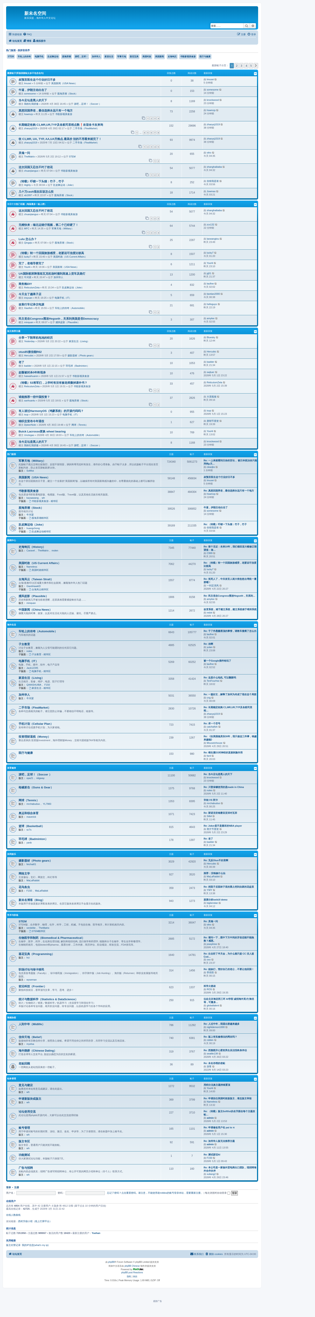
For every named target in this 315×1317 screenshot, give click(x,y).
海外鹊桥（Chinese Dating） (38, 1050)
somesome (30, 93)
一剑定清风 (213, 585)
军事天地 (121, 56)
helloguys (212, 304)
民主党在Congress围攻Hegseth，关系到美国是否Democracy (59, 318)
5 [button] (251, 66)
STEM (11, 56)
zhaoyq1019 (30, 128)
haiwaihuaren (31, 376)
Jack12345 (32, 668)
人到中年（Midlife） (32, 1024)
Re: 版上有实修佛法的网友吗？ (220, 1036)
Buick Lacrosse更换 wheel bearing (42, 431)
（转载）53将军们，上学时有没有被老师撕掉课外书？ (53, 382)
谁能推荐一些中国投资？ (34, 397)
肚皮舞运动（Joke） (64, 185)
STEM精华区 (37, 931)
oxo (209, 959)
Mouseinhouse (214, 743)
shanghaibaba (214, 166)
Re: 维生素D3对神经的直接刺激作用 (223, 752)
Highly (27, 185)
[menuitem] (27, 34)
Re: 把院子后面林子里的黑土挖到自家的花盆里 (229, 886)
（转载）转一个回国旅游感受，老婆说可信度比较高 (51, 253)
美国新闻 (159, 56)
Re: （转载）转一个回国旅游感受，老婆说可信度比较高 (230, 564)
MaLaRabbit (32, 880)
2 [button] (236, 66)
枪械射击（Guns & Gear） (36, 787)
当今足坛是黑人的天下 (33, 100)
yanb (29, 842)
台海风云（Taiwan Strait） (36, 579)
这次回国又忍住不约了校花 (36, 167)
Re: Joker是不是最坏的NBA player (223, 825)
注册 (16, 1187)
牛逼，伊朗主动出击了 (33, 90)
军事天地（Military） (63, 228)
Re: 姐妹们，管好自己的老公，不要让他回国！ (229, 969)
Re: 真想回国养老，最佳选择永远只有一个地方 (229, 490)
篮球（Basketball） (31, 826)
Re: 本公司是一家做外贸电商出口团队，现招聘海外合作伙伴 (230, 1169)
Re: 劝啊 (208, 644)
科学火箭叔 (210, 986)
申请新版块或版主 (30, 1098)
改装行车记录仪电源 (31, 304)
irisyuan (28, 297)
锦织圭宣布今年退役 (31, 421)
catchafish (212, 726)
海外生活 (11, 625)
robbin (210, 1040)
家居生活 (109, 56)
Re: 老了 (208, 838)
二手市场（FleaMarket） (86, 128)
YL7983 (47, 804)
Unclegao (29, 435)
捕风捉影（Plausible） (68, 322)
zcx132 (210, 224)
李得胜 (210, 972)
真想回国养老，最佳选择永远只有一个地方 (46, 110)
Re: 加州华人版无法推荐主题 (219, 1141)
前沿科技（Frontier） (33, 986)
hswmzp (28, 114)
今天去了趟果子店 (30, 294)
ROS (209, 989)
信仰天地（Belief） (31, 1037)
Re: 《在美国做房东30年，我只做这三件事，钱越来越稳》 (230, 738)
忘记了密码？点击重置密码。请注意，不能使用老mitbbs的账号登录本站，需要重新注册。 (155, 1193)
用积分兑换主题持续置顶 (217, 1085)
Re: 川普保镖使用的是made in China (224, 787)
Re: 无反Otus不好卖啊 (216, 860)
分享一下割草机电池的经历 (36, 337)
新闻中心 (11, 540)
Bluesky (211, 337)
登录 (8, 1187)
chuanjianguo (31, 170)
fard (209, 755)
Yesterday (29, 341)
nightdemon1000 (216, 1027)
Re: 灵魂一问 (211, 921)
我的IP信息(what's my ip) (35, 1245)
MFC (26, 228)
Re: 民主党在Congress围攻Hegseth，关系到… (229, 595)
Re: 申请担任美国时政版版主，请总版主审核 (228, 1098)
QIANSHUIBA (33, 684)
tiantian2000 (213, 294)
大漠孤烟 (211, 396)
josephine (212, 944)
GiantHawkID (33, 586)
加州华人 (96, 56)
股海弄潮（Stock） (67, 93)
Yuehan (96, 1233)
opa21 (29, 778)
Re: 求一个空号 (212, 723)
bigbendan (212, 903)
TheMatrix (29, 156)
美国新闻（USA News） (64, 83)
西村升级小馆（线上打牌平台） (35, 1221)
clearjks (211, 467)
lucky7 (27, 256)
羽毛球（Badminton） (77, 365)
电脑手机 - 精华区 (40, 671)
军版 (19, 73)
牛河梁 (27, 277)
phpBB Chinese (132, 1266)
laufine (210, 283)
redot (209, 612)
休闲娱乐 (11, 854)
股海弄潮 (66, 56)
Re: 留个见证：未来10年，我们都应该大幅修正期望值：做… (230, 548)
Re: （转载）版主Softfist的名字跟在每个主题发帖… (229, 1113)
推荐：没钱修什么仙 (214, 873)
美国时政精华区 (39, 570)
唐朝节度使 (213, 421)
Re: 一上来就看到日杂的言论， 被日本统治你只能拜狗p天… (230, 462)
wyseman (31, 979)
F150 (47, 684)
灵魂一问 (24, 153)
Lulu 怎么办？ (28, 239)
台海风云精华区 (39, 589)
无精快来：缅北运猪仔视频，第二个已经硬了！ (48, 224)
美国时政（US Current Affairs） (70, 256)
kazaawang (32, 497)
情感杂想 (11, 1017)
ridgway (40, 778)
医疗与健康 (205, 56)
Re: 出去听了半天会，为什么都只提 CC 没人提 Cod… (229, 955)
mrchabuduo (33, 804)
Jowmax (211, 191)
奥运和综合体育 (28, 813)
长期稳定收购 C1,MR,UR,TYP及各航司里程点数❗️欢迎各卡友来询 (61, 124)
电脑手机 (39, 56)
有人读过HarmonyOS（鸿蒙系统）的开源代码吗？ (51, 411)
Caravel (30, 550)
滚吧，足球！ (81, 56)
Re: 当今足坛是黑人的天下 (218, 774)
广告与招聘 (26, 1167)
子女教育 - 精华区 (40, 654)
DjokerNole (30, 424)
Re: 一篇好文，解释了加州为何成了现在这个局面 (230, 694)
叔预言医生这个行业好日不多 (37, 79)
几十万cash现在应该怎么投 (36, 191)
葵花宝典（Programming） (36, 954)
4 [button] (246, 66)
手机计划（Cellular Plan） (36, 723)
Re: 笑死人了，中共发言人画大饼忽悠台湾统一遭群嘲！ (230, 581)
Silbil (209, 816)
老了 (21, 362)
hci (28, 957)
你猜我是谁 (213, 181)
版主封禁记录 (13, 1245)
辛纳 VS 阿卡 (211, 800)
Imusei (27, 83)
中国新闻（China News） (35, 609)
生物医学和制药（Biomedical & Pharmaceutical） (52, 937)
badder (28, 365)
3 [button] (241, 66)
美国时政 (146, 56)
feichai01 (31, 864)
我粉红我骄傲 (31, 104)
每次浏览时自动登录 (217, 1193)
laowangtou (213, 238)
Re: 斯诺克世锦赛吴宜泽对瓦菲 (220, 813)
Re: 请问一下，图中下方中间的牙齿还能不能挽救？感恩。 (229, 939)
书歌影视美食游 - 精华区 (43, 501)
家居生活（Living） (79, 341)
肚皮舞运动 (52, 56)
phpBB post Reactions (132, 1272)
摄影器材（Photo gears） (81, 355)
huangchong (33, 528)
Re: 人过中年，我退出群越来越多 (222, 1024)
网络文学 (24, 873)
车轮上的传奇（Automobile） (70, 308)
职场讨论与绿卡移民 (31, 969)
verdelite (31, 928)
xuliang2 (211, 1174)
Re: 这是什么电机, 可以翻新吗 (220, 677)
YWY (209, 890)
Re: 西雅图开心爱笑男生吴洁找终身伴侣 (225, 1050)
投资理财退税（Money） (35, 736)
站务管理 (11, 1078)
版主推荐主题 (13, 331)
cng (209, 697)
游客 (209, 1066)
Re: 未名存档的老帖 (214, 1063)
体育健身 (11, 768)
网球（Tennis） (80, 424)
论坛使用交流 (27, 1111)
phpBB (111, 1262)
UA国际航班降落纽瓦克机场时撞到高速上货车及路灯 (52, 273)
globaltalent (213, 1005)
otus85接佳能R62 (30, 352)
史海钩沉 (172, 56)
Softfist (30, 470)
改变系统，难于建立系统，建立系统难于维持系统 (230, 609)
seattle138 (212, 1053)
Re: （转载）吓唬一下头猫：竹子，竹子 (225, 524)
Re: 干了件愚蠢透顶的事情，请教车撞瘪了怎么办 (230, 631)
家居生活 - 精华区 (40, 688)
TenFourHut (213, 680)
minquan (28, 322)
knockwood (213, 100)
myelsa (30, 1044)
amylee (210, 318)
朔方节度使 (213, 829)
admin (210, 1118)
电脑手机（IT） (63, 297)
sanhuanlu (29, 400)
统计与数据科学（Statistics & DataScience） (48, 999)
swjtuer (210, 372)
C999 (209, 553)
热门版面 (11, 454)
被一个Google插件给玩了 (217, 660)
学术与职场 (12, 915)
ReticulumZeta (32, 287)
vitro (209, 152)
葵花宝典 (134, 56)
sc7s (29, 829)
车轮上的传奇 (24, 56)
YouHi (27, 267)
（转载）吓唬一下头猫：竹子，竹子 (41, 181)
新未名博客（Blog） (32, 900)
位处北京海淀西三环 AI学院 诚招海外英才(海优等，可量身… (229, 1000)
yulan (209, 647)
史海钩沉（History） (32, 547)
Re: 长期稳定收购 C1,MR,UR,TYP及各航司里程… (228, 709)
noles (29, 651)
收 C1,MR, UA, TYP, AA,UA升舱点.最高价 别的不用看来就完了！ (60, 139)
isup (26, 414)
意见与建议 (26, 1085)
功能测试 (24, 1155)
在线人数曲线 (13, 1215)
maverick (31, 816)
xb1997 (28, 195)
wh (43, 497)
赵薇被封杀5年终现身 (32, 372)
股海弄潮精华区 (39, 518)
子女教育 (24, 644)
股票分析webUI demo (216, 899)
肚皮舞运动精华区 (40, 531)
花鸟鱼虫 (24, 887)
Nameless (31, 566)
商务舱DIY (25, 284)
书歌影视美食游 (188, 56)
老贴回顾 (24, 1063)
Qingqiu (28, 242)
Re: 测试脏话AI (212, 1154)
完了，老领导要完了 (31, 263)
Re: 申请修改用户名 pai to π (219, 1127)
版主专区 (24, 1141)
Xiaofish (28, 308)
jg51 (209, 273)
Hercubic (28, 355)
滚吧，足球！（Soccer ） (87, 104)
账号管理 (24, 1127)
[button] (256, 65)
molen (55, 550)
